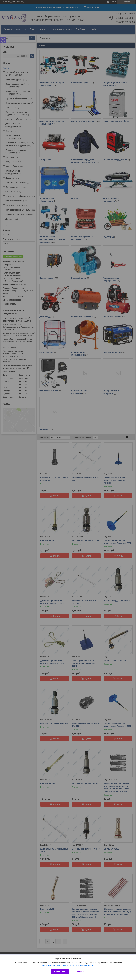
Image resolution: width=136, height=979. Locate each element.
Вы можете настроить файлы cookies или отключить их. (67, 965)
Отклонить (79, 971)
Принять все (59, 971)
